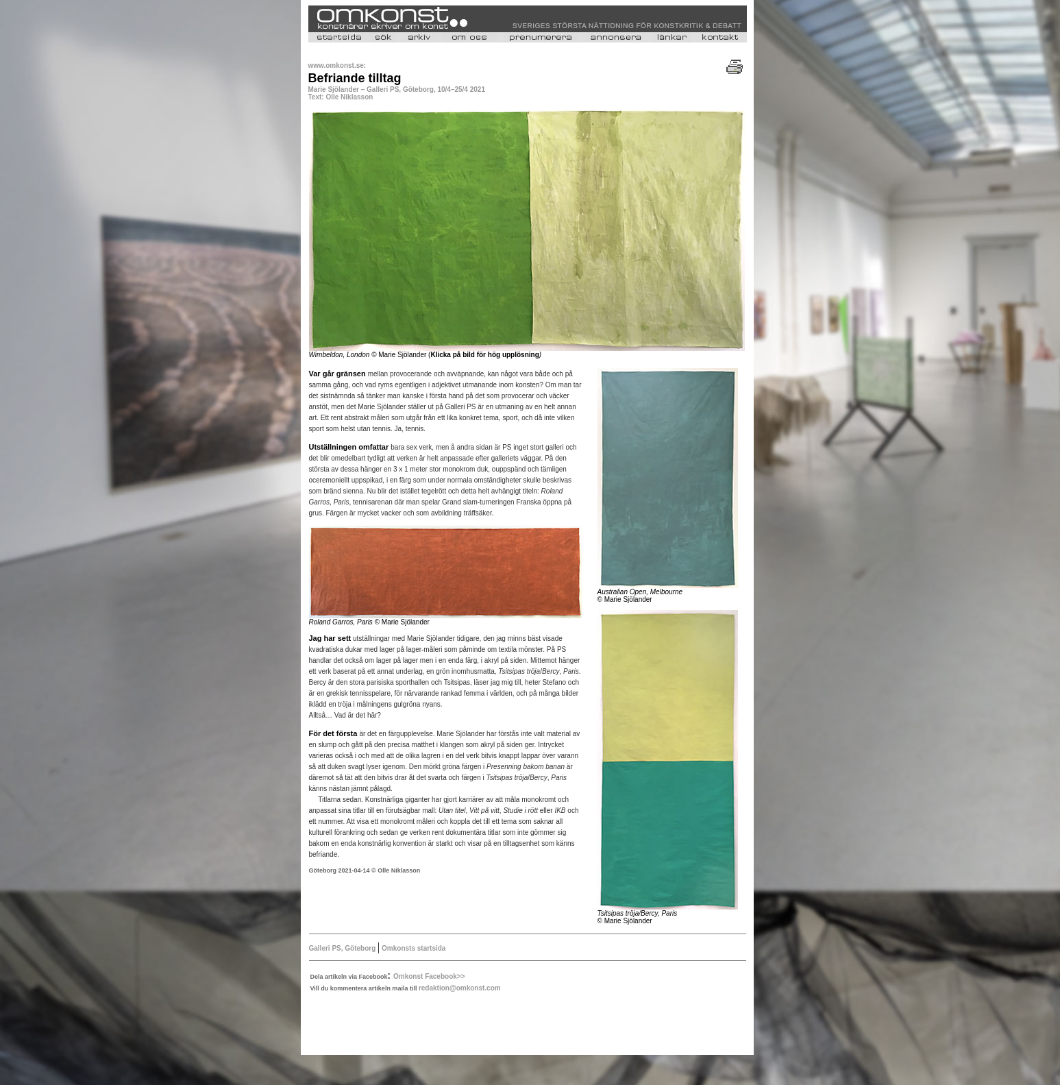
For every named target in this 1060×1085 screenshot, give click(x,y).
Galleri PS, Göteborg (343, 948)
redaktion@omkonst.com (460, 988)
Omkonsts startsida (412, 948)
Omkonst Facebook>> (429, 976)
